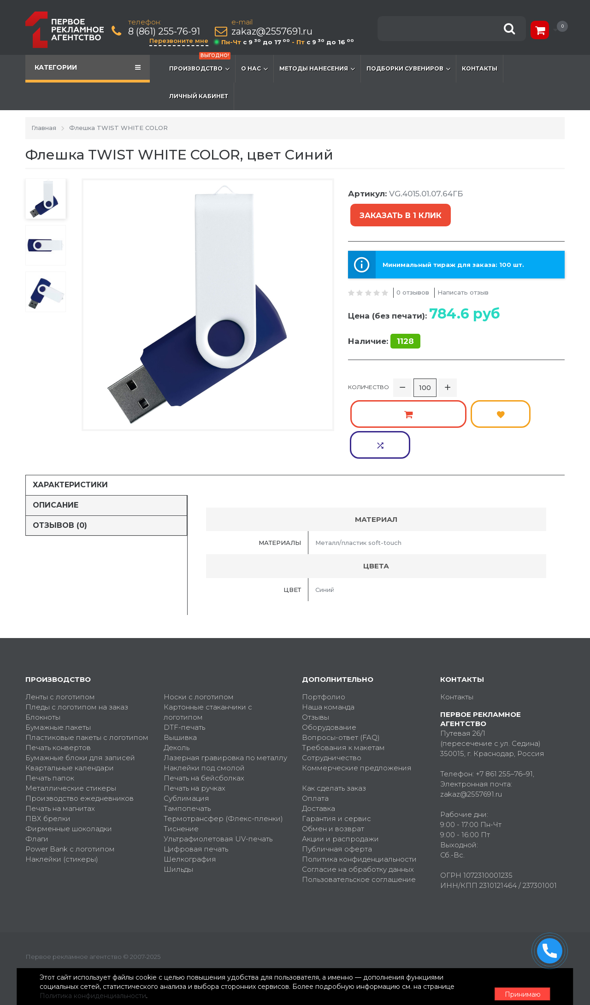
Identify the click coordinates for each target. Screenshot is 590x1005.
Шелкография (190, 824)
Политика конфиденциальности (359, 824)
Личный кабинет (198, 96)
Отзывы (315, 682)
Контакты (479, 68)
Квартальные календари (69, 733)
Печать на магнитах (60, 773)
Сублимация (186, 763)
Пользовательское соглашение (359, 844)
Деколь (176, 713)
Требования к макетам (343, 713)
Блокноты (42, 682)
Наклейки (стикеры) (61, 824)
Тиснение (181, 794)
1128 (405, 316)
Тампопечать (187, 773)
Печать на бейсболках (204, 743)
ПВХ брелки (48, 784)
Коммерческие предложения (357, 733)
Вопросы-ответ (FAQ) (341, 702)
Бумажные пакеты (58, 692)
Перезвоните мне (180, 40)
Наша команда (328, 672)
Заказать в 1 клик (516, 196)
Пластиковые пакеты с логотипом (86, 702)
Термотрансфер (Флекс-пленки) (223, 784)
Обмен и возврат (333, 794)
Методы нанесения (317, 68)
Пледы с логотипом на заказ (76, 672)
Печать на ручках (194, 753)
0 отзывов (412, 268)
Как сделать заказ (334, 753)
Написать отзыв (463, 268)
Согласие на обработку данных (358, 834)
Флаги (36, 804)
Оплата (315, 763)
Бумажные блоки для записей (80, 723)
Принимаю (514, 987)
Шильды (178, 834)
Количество (368, 367)
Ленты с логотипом (60, 662)
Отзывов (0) (60, 490)
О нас (254, 68)
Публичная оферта (337, 814)
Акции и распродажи (340, 804)
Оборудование (329, 692)
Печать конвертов (58, 713)
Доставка (318, 773)
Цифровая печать (196, 814)
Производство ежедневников (79, 763)
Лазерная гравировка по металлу (225, 723)
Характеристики (70, 450)
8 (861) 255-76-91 (166, 31)
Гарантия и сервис (336, 784)
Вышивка (180, 702)
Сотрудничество (331, 723)
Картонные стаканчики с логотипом (208, 677)
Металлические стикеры (70, 753)
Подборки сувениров (408, 68)
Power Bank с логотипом (70, 814)
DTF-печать (184, 692)
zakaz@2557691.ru (273, 31)
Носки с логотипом (199, 662)
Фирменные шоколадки (68, 794)
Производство (199, 64)
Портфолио (323, 662)
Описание (55, 470)
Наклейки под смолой (204, 733)
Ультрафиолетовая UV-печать (218, 804)
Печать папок (49, 743)
